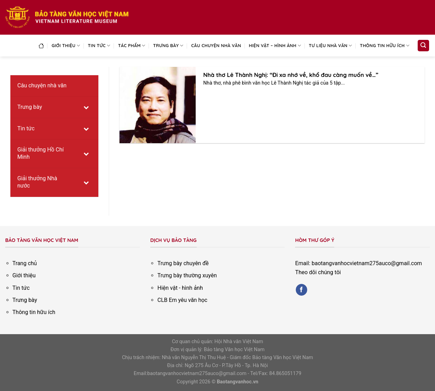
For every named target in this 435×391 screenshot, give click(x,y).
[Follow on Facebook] (301, 290)
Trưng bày (168, 45)
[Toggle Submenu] (86, 107)
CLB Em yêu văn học (182, 300)
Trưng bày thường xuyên (187, 275)
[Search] (423, 45)
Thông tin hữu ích (384, 45)
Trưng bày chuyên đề (182, 263)
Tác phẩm (131, 45)
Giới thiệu (66, 45)
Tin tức (99, 45)
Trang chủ (24, 263)
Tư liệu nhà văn (330, 45)
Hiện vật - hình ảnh (180, 288)
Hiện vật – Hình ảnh (275, 45)
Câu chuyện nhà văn (216, 45)
